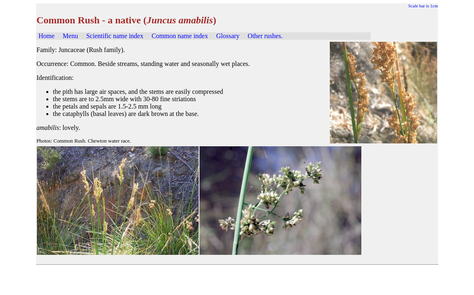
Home (46, 35)
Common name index (180, 35)
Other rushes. (265, 35)
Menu (70, 35)
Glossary (228, 35)
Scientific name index (114, 35)
